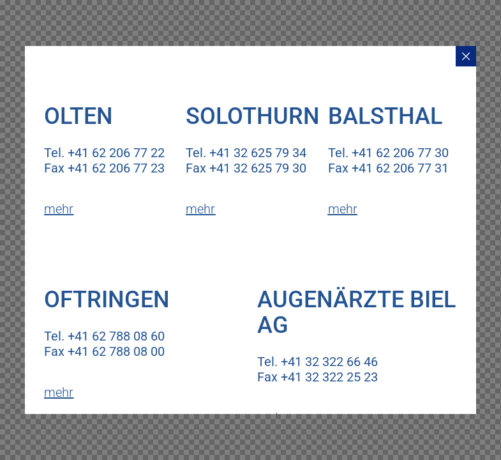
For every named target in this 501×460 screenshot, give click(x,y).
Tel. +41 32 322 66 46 (317, 361)
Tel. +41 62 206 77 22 (104, 152)
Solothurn (253, 116)
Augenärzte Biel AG (356, 312)
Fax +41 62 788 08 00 (104, 351)
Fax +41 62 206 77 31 (388, 168)
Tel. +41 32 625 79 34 (246, 152)
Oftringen (107, 299)
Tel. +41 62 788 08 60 (104, 336)
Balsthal (385, 116)
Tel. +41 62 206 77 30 (388, 152)
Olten (78, 116)
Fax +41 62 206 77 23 (104, 168)
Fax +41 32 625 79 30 (246, 168)
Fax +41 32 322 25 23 (317, 377)
